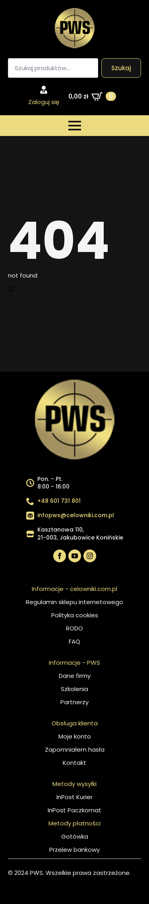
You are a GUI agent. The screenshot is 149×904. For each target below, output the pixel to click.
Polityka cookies (74, 615)
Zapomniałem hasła (74, 749)
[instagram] (89, 555)
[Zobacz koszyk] (92, 96)
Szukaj (121, 68)
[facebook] (59, 555)
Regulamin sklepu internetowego (74, 602)
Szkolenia (74, 689)
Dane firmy (75, 676)
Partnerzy (74, 702)
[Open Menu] (74, 125)
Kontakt (74, 762)
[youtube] (74, 555)
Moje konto (74, 736)
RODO (74, 628)
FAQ (74, 641)
